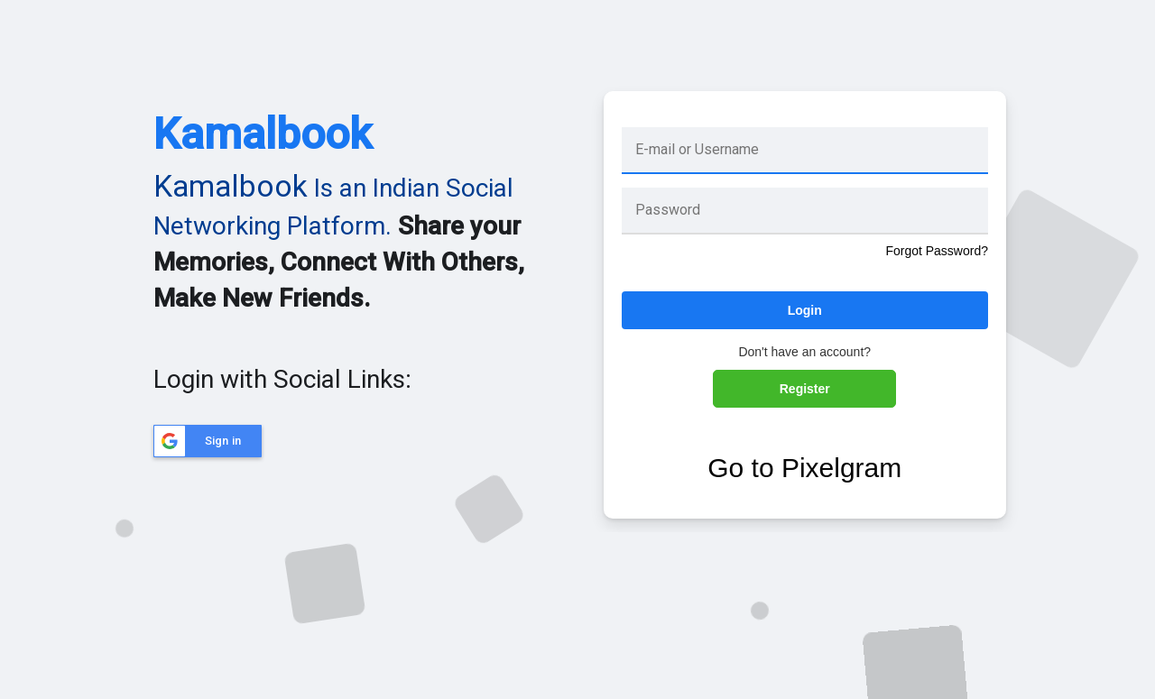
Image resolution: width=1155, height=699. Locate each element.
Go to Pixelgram (804, 468)
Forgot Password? (936, 251)
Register (805, 389)
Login (805, 310)
